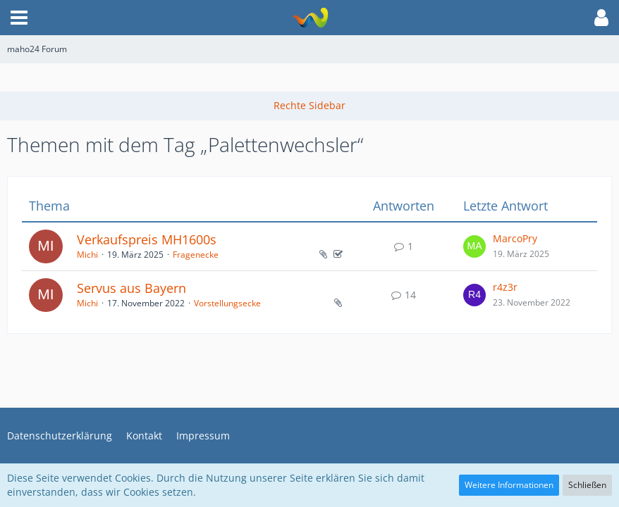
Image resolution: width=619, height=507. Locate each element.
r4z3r (505, 287)
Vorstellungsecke (227, 303)
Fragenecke (196, 255)
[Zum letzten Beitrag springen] (474, 246)
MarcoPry (515, 238)
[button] (19, 17)
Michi (87, 255)
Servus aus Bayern (131, 288)
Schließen (587, 485)
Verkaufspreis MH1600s (146, 239)
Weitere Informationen (509, 485)
